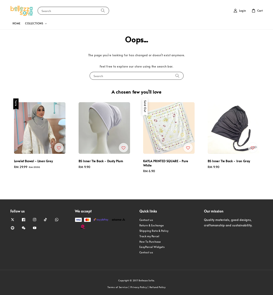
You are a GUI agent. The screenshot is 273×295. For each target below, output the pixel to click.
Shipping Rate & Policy (154, 231)
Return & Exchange (151, 225)
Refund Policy (158, 287)
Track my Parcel (149, 236)
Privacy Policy (138, 287)
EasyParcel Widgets (152, 247)
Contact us (146, 220)
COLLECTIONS (34, 23)
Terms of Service (117, 287)
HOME (17, 23)
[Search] (103, 10)
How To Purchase (150, 241)
